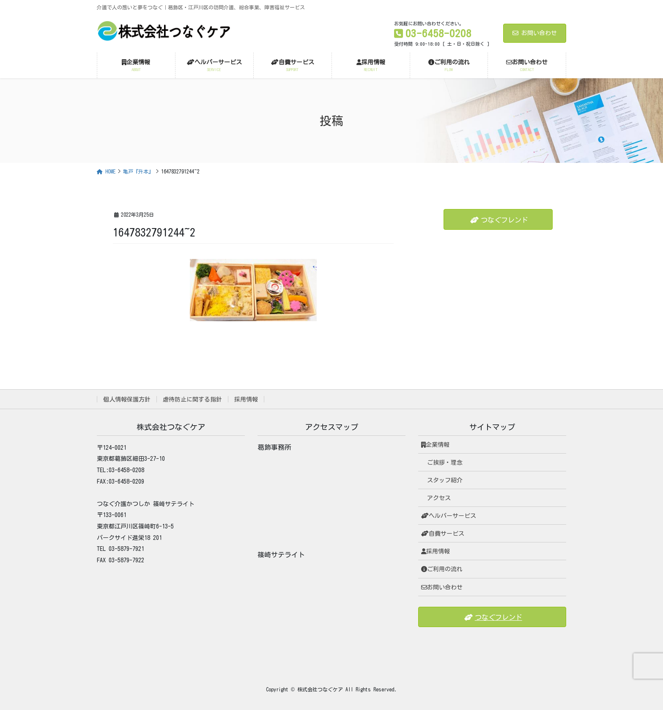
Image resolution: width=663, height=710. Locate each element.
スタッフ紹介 (445, 480)
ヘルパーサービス (448, 516)
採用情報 (246, 399)
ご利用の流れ (442, 569)
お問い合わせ (534, 33)
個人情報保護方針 (127, 399)
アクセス (439, 498)
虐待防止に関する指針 (192, 399)
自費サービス (442, 534)
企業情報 (435, 445)
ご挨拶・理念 (445, 462)
